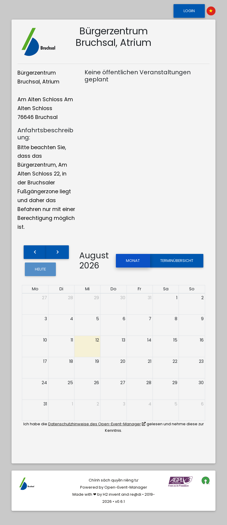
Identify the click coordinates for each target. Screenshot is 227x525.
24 (44, 383)
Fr (139, 289)
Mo (35, 289)
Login (189, 11)
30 (122, 298)
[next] (57, 252)
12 (97, 340)
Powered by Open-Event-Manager (113, 487)
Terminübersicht (176, 260)
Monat (133, 260)
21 (149, 361)
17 (45, 361)
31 (149, 298)
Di (61, 289)
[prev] (35, 252)
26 (96, 383)
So (191, 289)
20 (122, 361)
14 (149, 340)
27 (44, 298)
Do (113, 289)
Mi (87, 289)
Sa (165, 289)
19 (97, 361)
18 (71, 361)
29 (96, 298)
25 (70, 383)
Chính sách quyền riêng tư (113, 480)
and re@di (130, 494)
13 (123, 340)
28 (70, 298)
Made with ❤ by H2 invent (96, 494)
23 (201, 361)
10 (45, 340)
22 (175, 361)
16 (202, 340)
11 (72, 340)
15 (175, 340)
